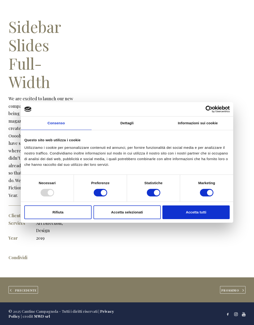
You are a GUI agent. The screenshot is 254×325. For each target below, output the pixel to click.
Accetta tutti (196, 212)
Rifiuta (58, 212)
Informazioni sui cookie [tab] (198, 123)
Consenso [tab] (56, 123)
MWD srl (42, 316)
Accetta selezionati (127, 212)
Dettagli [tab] (127, 123)
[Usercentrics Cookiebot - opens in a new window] (209, 109)
